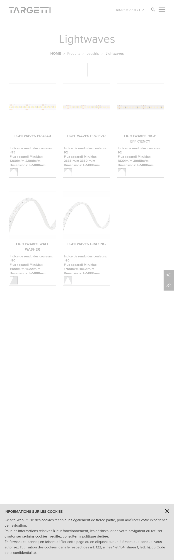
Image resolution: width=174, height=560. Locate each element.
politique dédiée (95, 536)
